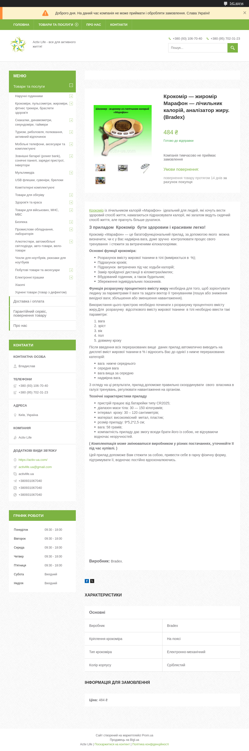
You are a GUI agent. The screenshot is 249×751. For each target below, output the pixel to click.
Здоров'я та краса (28, 202)
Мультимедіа (24, 172)
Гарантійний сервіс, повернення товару (30, 313)
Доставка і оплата (28, 301)
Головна (21, 25)
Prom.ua (147, 735)
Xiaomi (20, 285)
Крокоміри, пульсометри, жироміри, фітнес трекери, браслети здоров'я (41, 108)
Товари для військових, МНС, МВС (37, 212)
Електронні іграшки (29, 277)
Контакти (119, 25)
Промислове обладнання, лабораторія (34, 231)
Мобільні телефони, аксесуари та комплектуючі (40, 146)
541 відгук (236, 3)
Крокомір (96, 210)
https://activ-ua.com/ (33, 460)
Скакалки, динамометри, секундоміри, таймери (33, 122)
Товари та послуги (55, 25)
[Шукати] (232, 48)
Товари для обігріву (29, 195)
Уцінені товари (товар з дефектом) (41, 292)
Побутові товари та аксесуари (37, 270)
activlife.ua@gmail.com (35, 467)
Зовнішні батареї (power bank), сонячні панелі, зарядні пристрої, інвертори (39, 160)
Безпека (21, 222)
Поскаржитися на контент (112, 744)
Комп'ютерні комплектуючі (34, 187)
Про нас (93, 25)
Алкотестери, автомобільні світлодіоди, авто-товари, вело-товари (38, 246)
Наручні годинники (29, 96)
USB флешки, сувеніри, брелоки (39, 180)
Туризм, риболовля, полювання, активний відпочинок (39, 134)
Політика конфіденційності (150, 744)
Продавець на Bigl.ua (124, 740)
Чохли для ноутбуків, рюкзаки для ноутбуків (40, 260)
